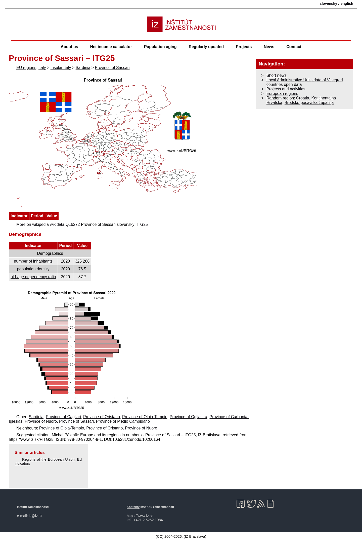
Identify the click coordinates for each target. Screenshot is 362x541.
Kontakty (133, 507)
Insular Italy (61, 67)
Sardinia (83, 67)
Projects (244, 47)
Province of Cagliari (63, 417)
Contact (293, 47)
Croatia (302, 98)
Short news (276, 75)
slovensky (328, 4)
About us (69, 47)
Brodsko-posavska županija (309, 102)
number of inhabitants (33, 261)
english (347, 4)
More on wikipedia (32, 224)
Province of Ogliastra (188, 417)
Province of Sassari (112, 67)
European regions (282, 93)
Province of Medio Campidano (123, 421)
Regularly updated (206, 47)
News (269, 47)
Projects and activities (285, 89)
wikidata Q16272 (65, 224)
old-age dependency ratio (33, 277)
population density (33, 269)
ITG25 (142, 224)
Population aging (160, 47)
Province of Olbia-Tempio (144, 417)
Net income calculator (111, 47)
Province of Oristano (101, 417)
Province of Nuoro (41, 421)
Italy (42, 67)
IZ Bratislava (195, 536)
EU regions (26, 67)
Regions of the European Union (48, 459)
